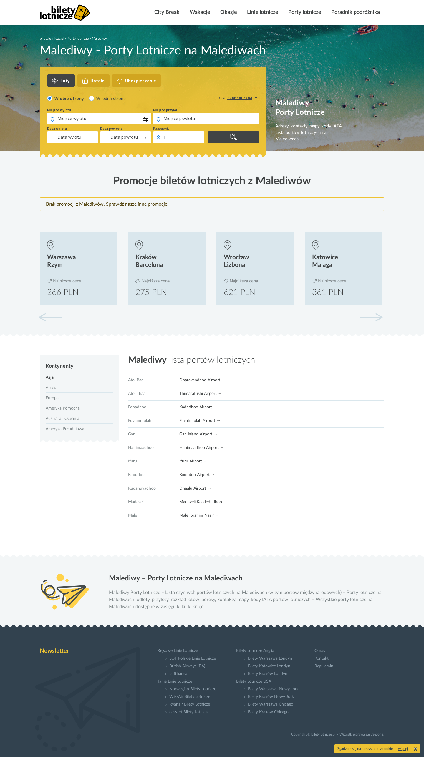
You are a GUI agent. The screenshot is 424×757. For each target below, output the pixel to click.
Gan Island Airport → (198, 434)
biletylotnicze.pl (52, 38)
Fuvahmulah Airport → (200, 421)
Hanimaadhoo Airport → (201, 448)
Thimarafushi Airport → (200, 394)
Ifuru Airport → (193, 461)
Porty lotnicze (304, 12)
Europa (52, 398)
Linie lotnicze (262, 12)
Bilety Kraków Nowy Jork (271, 697)
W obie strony (69, 98)
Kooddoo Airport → (197, 475)
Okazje (228, 12)
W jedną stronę (111, 98)
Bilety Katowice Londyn (269, 666)
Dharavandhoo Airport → (202, 380)
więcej (403, 749)
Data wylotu (57, 129)
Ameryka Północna (63, 408)
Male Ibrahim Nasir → (199, 515)
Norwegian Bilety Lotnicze (192, 689)
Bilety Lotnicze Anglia (255, 651)
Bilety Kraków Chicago (268, 712)
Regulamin (323, 666)
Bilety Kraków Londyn (267, 674)
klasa (221, 98)
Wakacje (199, 12)
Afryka (51, 388)
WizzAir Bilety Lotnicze (189, 697)
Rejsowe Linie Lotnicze (178, 651)
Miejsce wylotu (59, 110)
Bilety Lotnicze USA (253, 681)
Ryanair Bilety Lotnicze (189, 704)
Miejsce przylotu (166, 110)
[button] (371, 317)
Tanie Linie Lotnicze (175, 681)
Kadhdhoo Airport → (198, 407)
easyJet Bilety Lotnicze (189, 712)
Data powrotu (111, 129)
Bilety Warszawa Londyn (270, 658)
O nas (319, 651)
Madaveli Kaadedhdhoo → (203, 502)
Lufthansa (178, 674)
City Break (166, 12)
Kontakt (321, 658)
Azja (50, 377)
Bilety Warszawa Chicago (270, 704)
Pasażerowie (161, 129)
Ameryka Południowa (65, 429)
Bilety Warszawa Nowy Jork (273, 689)
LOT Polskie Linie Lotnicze (192, 658)
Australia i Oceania (62, 419)
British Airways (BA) (187, 666)
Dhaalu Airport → (195, 488)
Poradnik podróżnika (355, 12)
